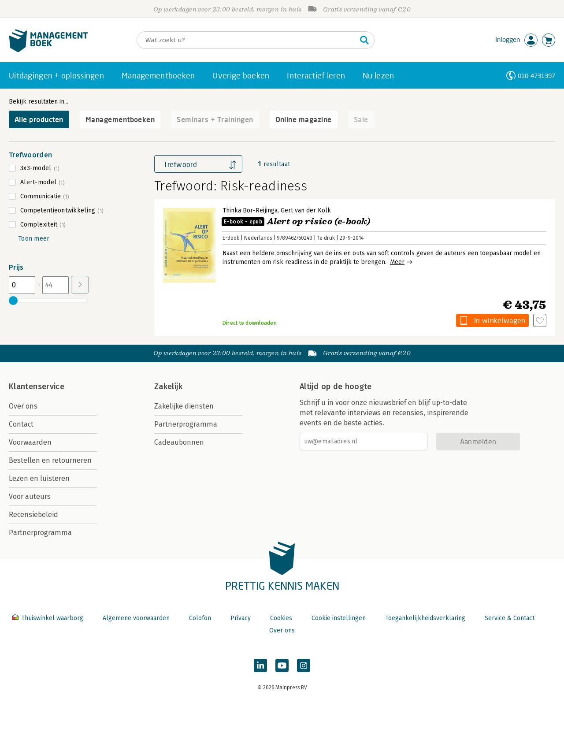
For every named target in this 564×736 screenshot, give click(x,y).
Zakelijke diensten (184, 406)
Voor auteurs (30, 496)
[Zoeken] (247, 40)
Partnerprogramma (40, 532)
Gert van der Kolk (306, 210)
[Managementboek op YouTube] (282, 665)
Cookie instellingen (339, 618)
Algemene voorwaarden (136, 618)
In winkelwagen (499, 320)
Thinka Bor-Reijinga (250, 210)
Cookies (281, 618)
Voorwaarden (30, 442)
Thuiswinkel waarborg (48, 618)
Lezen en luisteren (39, 478)
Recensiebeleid (33, 514)
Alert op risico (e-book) (296, 221)
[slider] (13, 300)
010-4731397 (536, 75)
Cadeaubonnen (179, 442)
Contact (21, 424)
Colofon (200, 618)
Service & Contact (509, 618)
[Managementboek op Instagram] (303, 665)
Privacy (240, 618)
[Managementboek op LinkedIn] (260, 665)
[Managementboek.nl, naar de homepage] (48, 50)
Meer (397, 262)
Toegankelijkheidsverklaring (425, 618)
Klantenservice (36, 386)
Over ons (23, 406)
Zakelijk (168, 386)
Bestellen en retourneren (50, 460)
